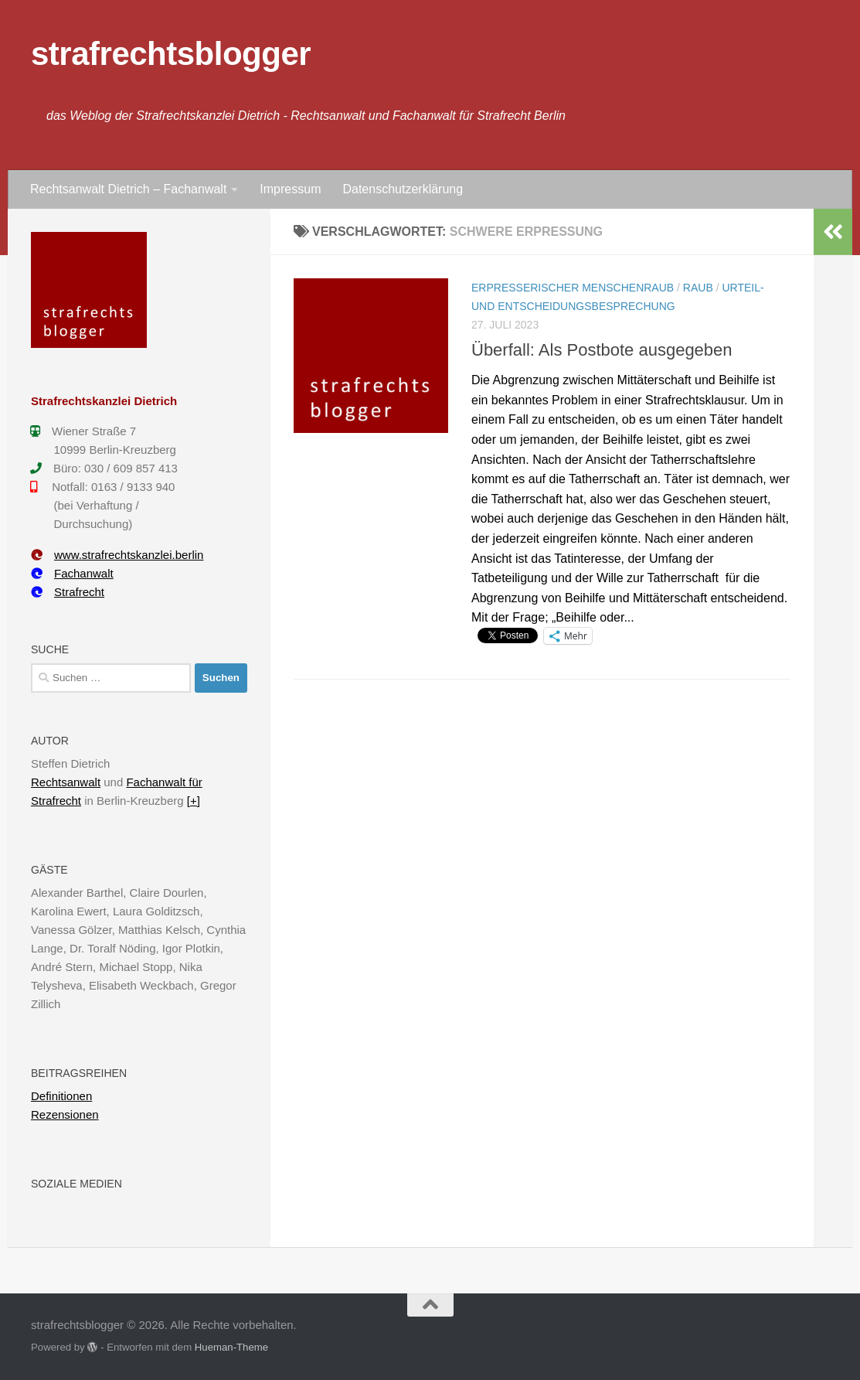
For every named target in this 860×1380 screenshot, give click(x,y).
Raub (698, 287)
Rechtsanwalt (65, 782)
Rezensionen (65, 1114)
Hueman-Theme (231, 1347)
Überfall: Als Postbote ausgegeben (602, 349)
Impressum (290, 189)
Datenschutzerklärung (402, 189)
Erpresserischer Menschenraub (572, 287)
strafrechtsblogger (171, 54)
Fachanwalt (72, 573)
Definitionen (61, 1095)
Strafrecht (67, 591)
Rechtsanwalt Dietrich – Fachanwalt (128, 189)
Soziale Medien (76, 1183)
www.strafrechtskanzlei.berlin (117, 554)
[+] (193, 800)
